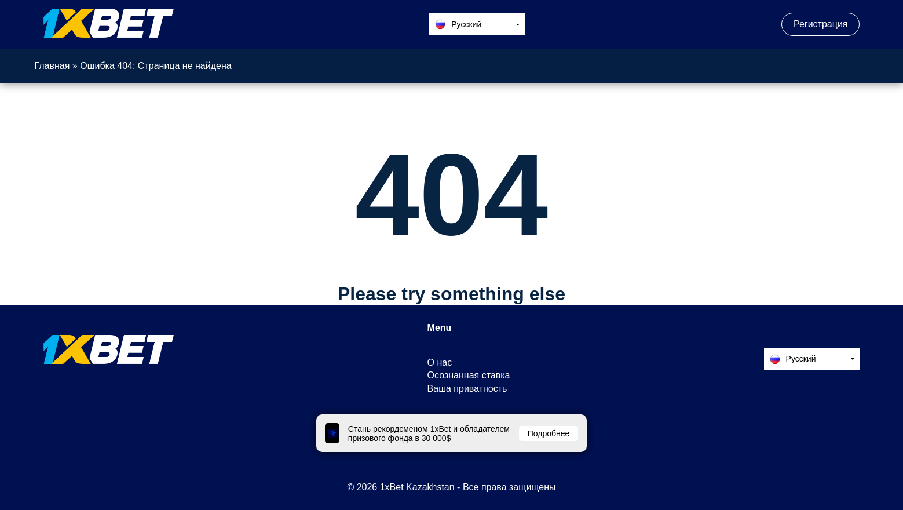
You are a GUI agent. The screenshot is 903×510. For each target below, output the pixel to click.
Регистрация (821, 24)
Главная (52, 66)
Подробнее (549, 433)
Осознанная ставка (468, 375)
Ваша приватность (467, 389)
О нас (439, 362)
